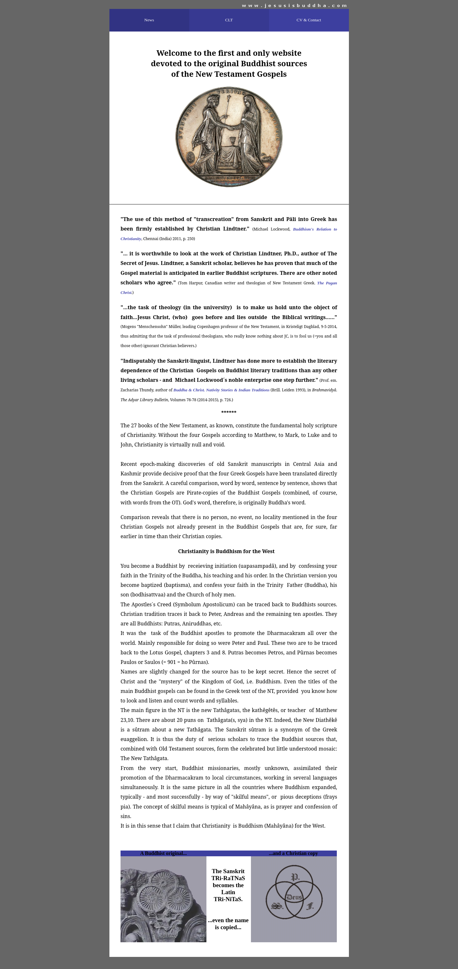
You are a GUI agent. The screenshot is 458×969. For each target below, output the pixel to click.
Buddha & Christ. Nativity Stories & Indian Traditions (221, 390)
